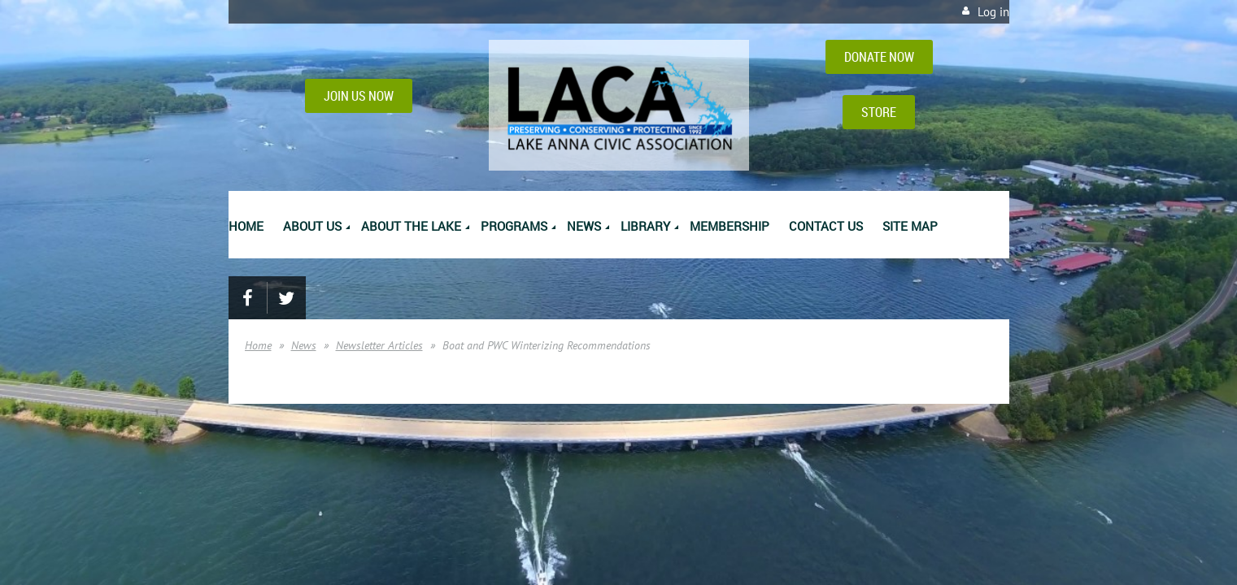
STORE (878, 112)
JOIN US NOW (359, 96)
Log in (993, 12)
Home (258, 345)
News (303, 345)
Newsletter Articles (379, 345)
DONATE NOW (879, 57)
